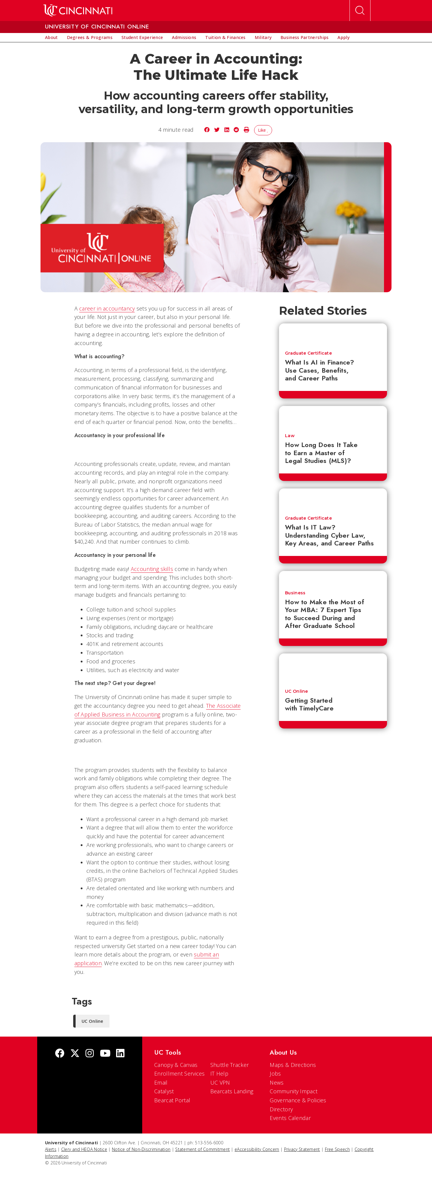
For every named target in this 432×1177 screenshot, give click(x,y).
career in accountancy (107, 308)
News (277, 1082)
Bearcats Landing (232, 1091)
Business (295, 593)
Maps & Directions (293, 1064)
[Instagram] (90, 1054)
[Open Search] (360, 10)
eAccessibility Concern (257, 1149)
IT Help (219, 1073)
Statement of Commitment (202, 1149)
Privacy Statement (302, 1149)
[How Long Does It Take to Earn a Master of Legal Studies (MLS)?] (333, 417)
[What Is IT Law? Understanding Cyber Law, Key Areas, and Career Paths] (333, 499)
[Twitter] (75, 1054)
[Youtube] (105, 1054)
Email (161, 1082)
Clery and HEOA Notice (84, 1149)
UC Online (296, 691)
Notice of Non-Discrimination (141, 1149)
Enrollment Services (179, 1073)
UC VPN (220, 1082)
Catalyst (164, 1091)
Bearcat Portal (172, 1100)
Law (290, 436)
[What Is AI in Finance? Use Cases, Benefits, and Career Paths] (333, 334)
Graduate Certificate (308, 353)
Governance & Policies (298, 1100)
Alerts (50, 1149)
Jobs (275, 1073)
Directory (281, 1109)
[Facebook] (59, 1054)
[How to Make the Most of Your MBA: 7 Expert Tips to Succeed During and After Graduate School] (333, 577)
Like (263, 130)
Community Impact (293, 1091)
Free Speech (337, 1149)
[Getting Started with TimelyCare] (333, 668)
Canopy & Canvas (176, 1064)
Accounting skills (152, 568)
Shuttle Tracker (229, 1064)
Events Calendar (290, 1117)
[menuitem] (51, 37)
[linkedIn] (120, 1054)
